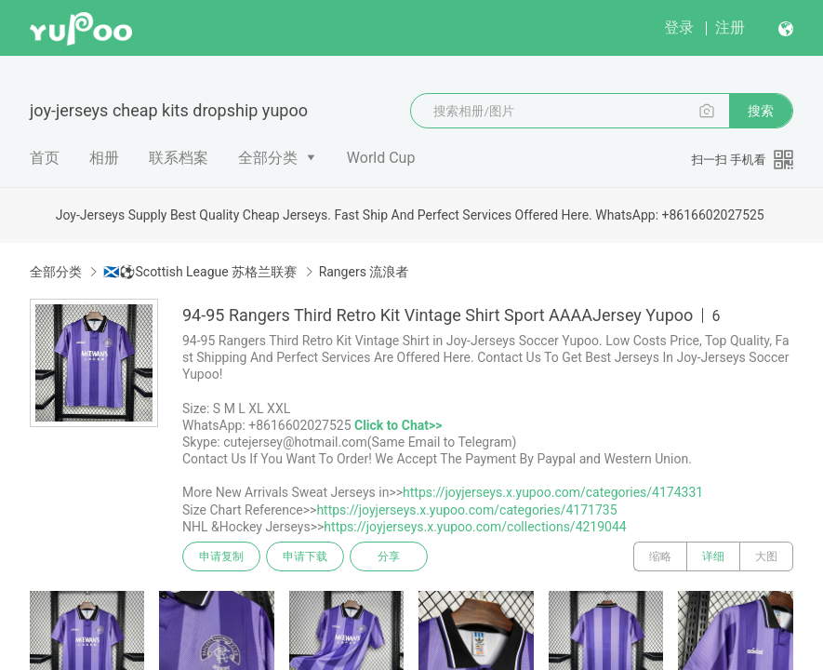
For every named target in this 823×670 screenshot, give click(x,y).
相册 (104, 158)
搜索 (761, 110)
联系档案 (178, 158)
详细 (713, 556)
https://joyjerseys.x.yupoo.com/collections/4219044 (475, 526)
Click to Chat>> (398, 425)
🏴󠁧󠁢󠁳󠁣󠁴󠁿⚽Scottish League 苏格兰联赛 (200, 271)
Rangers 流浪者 (364, 271)
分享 (389, 556)
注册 (730, 27)
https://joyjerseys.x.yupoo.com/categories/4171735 (466, 509)
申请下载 (305, 556)
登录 (679, 27)
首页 (45, 158)
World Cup (381, 158)
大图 (766, 556)
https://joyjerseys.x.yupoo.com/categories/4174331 (553, 492)
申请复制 (221, 556)
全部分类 (268, 158)
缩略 (660, 556)
